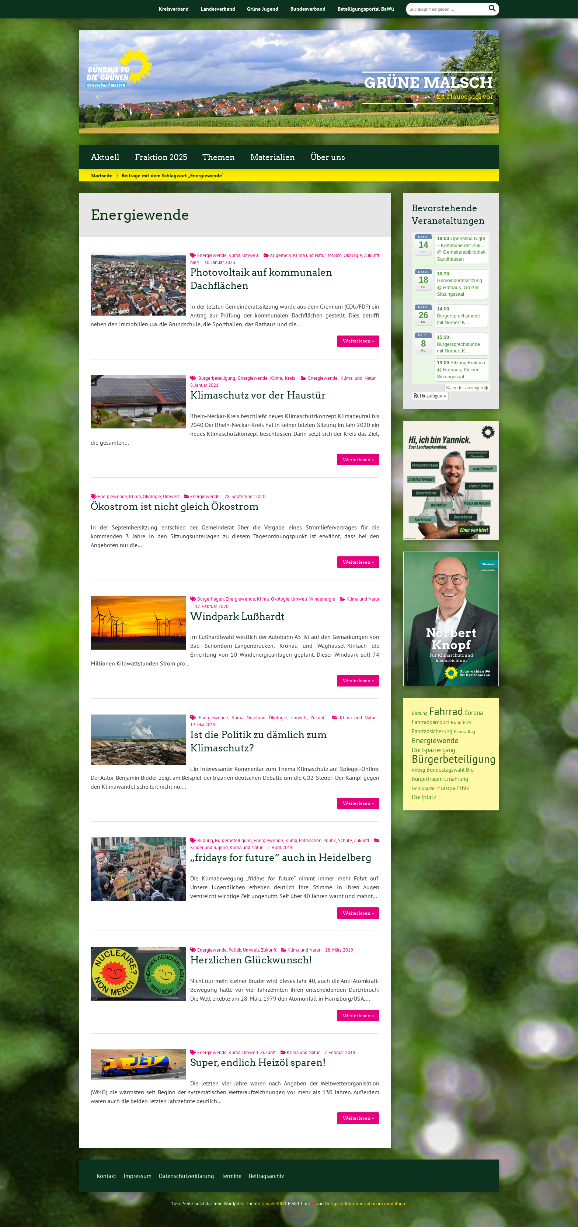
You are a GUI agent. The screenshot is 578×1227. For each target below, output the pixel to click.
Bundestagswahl (445, 769)
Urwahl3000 (273, 1203)
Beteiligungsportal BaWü (366, 8)
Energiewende (212, 255)
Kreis (290, 378)
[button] (430, 396)
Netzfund (256, 718)
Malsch (335, 255)
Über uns (327, 157)
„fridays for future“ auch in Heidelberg (280, 857)
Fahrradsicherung (432, 731)
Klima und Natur (309, 255)
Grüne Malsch (428, 83)
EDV (467, 722)
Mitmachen (310, 840)
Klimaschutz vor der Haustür (258, 395)
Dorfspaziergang (433, 750)
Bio (470, 769)
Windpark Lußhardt (237, 616)
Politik (329, 840)
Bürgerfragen (210, 599)
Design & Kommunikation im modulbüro (366, 1203)
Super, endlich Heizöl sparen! (258, 1062)
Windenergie (322, 599)
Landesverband (218, 8)
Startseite (101, 175)
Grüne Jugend (262, 8)
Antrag (418, 770)
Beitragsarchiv (266, 1175)
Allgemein (280, 255)
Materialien (272, 157)
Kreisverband (174, 8)
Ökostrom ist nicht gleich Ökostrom (175, 506)
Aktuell (105, 157)
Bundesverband (307, 8)
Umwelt (250, 255)
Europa (446, 788)
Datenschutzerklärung (186, 1175)
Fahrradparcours (430, 722)
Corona (473, 713)
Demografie (424, 788)
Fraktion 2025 (161, 157)
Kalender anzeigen (467, 387)
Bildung (205, 840)
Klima (234, 255)
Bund (456, 722)
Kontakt (106, 1175)
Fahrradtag (464, 731)
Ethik (463, 788)
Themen (218, 157)
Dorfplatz (424, 797)
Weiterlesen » (358, 341)
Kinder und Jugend (209, 847)
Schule (345, 840)
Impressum (137, 1175)
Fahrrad (446, 711)
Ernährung (456, 778)
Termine (231, 1175)
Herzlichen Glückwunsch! (251, 960)
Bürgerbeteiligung (216, 378)
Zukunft (318, 718)
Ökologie (353, 255)
